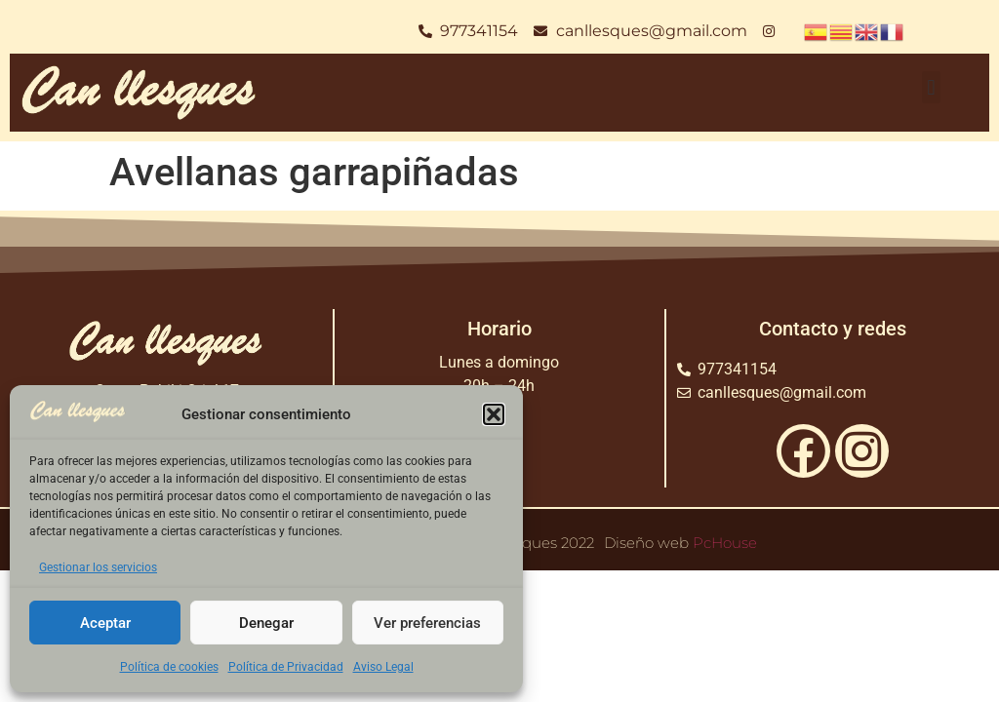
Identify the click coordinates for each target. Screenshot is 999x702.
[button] (493, 414)
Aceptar (105, 623)
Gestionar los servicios (98, 567)
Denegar (266, 623)
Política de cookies (169, 667)
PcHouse (725, 542)
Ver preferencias (427, 623)
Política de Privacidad (285, 667)
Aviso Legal (383, 667)
